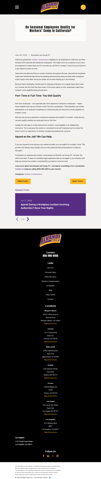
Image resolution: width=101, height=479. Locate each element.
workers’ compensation (40, 60)
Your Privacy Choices (42, 477)
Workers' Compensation (50, 281)
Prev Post (23, 181)
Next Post (78, 181)
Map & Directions (50, 323)
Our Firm (50, 268)
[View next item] (28, 219)
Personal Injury (50, 272)
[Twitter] (53, 456)
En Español (51, 286)
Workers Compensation (33, 174)
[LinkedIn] (48, 456)
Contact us (19, 169)
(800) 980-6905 (43, 169)
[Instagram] (57, 456)
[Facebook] (43, 456)
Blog (50, 290)
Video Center (50, 295)
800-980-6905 (50, 256)
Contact (50, 299)
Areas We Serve (50, 277)
